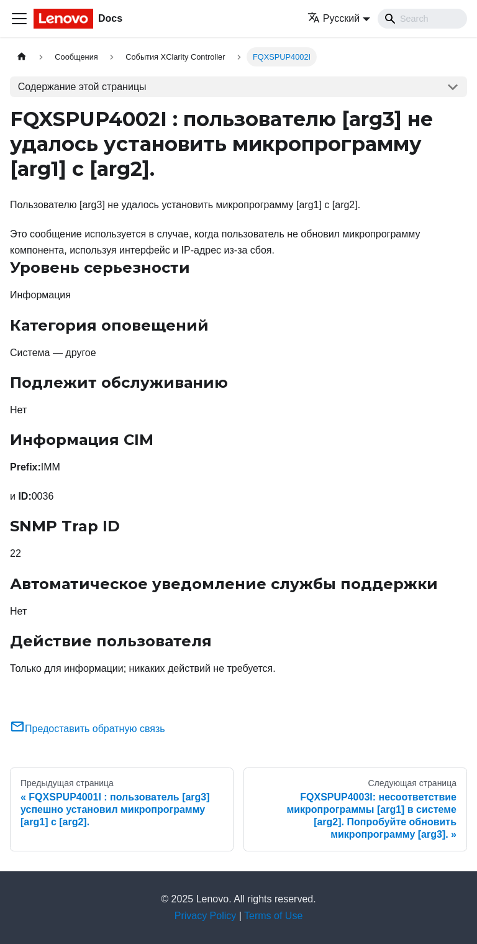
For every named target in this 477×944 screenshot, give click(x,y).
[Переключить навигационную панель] (19, 18)
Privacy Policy (206, 915)
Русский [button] (333, 18)
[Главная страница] (22, 56)
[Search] (422, 19)
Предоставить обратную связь (87, 728)
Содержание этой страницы (82, 86)
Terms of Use (273, 915)
